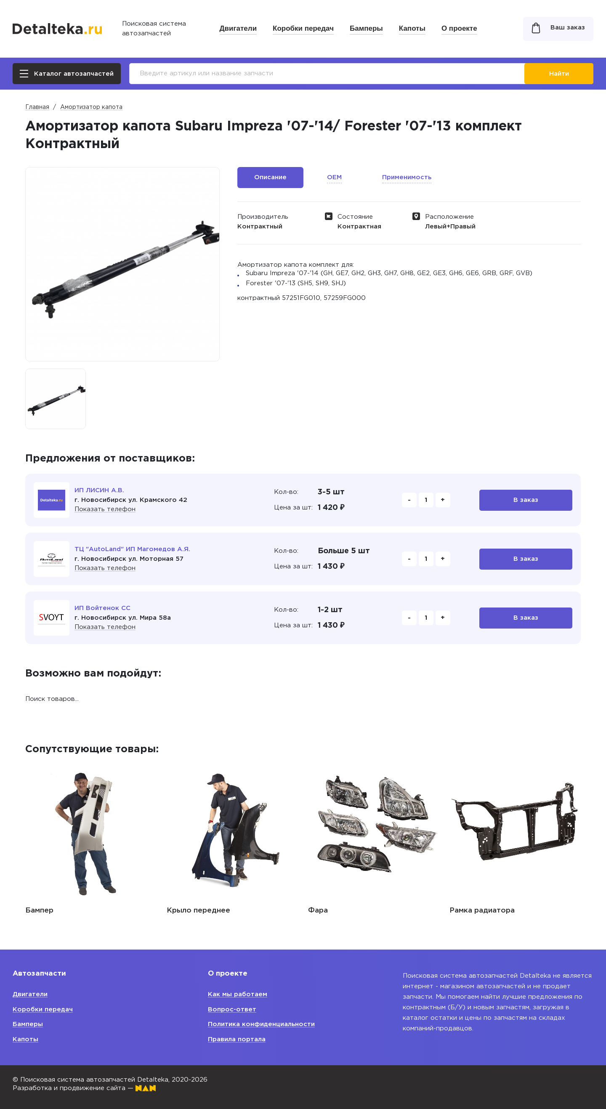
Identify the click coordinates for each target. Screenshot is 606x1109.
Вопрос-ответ (232, 1009)
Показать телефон (105, 509)
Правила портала (237, 1039)
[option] (55, 399)
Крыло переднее (340, 910)
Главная (37, 107)
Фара (459, 910)
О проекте (459, 28)
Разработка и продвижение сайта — (84, 1088)
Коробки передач (303, 28)
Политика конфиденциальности (261, 1024)
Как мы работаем (237, 994)
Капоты (412, 28)
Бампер (181, 910)
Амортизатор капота (91, 107)
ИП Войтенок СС (102, 608)
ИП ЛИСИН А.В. (99, 490)
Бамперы (366, 28)
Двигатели (238, 28)
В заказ (525, 500)
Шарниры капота (57, 910)
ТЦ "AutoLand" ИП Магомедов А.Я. (132, 549)
